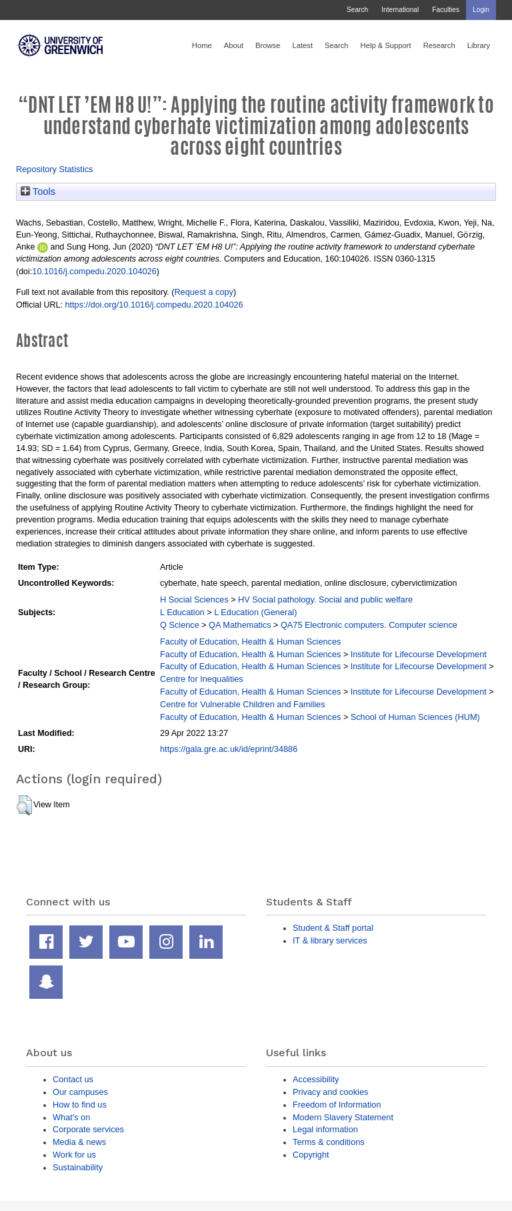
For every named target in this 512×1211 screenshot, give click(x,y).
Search (357, 9)
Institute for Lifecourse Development (419, 654)
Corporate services (88, 1129)
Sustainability (78, 1167)
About (233, 45)
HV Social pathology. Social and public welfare (325, 599)
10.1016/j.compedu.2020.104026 (94, 271)
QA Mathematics (240, 625)
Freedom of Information (337, 1105)
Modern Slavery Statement (343, 1117)
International (400, 9)
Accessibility (316, 1079)
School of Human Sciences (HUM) (415, 717)
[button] (24, 805)
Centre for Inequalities (201, 679)
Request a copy (203, 292)
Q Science (179, 625)
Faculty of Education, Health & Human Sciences (250, 642)
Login (481, 9)
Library (478, 45)
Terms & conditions (329, 1142)
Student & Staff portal (333, 928)
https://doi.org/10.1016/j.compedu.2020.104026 (154, 305)
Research (439, 45)
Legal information (325, 1129)
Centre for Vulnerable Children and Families (242, 704)
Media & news (79, 1142)
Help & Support (386, 45)
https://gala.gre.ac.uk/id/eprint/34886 (228, 749)
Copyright (311, 1155)
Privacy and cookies (330, 1092)
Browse (267, 45)
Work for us (74, 1155)
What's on (71, 1117)
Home (202, 45)
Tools (38, 191)
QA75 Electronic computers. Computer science (369, 625)
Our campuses (80, 1092)
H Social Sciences (194, 599)
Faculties (445, 9)
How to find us (80, 1105)
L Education (182, 612)
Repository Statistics (54, 169)
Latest (302, 45)
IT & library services (330, 940)
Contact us (73, 1079)
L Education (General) (255, 612)
